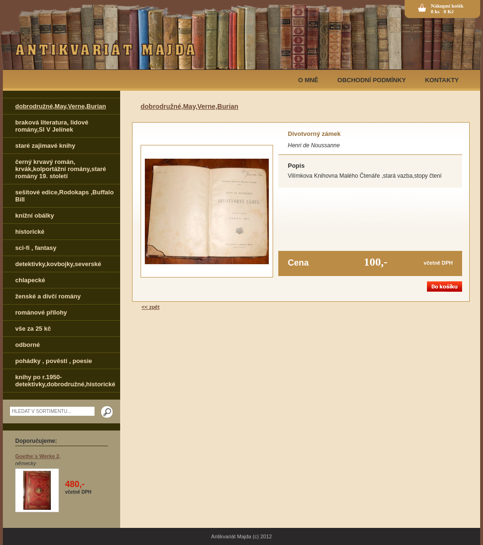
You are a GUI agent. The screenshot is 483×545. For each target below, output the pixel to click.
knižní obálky (34, 215)
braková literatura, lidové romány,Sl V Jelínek (51, 126)
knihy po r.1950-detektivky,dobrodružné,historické (65, 380)
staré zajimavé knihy (45, 145)
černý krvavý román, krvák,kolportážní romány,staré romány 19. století (60, 169)
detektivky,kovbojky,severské (58, 264)
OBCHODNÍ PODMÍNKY (371, 80)
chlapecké (30, 280)
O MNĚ (308, 80)
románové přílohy (41, 312)
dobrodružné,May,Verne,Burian (60, 106)
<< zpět (151, 307)
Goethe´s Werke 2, (38, 456)
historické (29, 231)
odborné (27, 344)
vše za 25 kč (33, 328)
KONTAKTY (442, 80)
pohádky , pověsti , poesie (53, 360)
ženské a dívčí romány (48, 296)
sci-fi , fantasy (36, 247)
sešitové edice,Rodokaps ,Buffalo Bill (64, 196)
